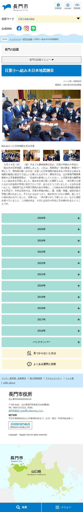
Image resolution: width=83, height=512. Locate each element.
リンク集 (70, 378)
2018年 (41, 308)
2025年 (41, 229)
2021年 (41, 274)
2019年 (41, 297)
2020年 (41, 285)
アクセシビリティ (54, 378)
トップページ (15, 39)
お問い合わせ (9, 383)
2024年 (41, 240)
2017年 (41, 319)
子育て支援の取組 (26, 19)
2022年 (41, 263)
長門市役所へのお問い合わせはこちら (26, 411)
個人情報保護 (36, 378)
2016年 (41, 330)
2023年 (41, 251)
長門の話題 (27, 39)
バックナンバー (41, 342)
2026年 (41, 218)
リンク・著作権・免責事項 (14, 378)
